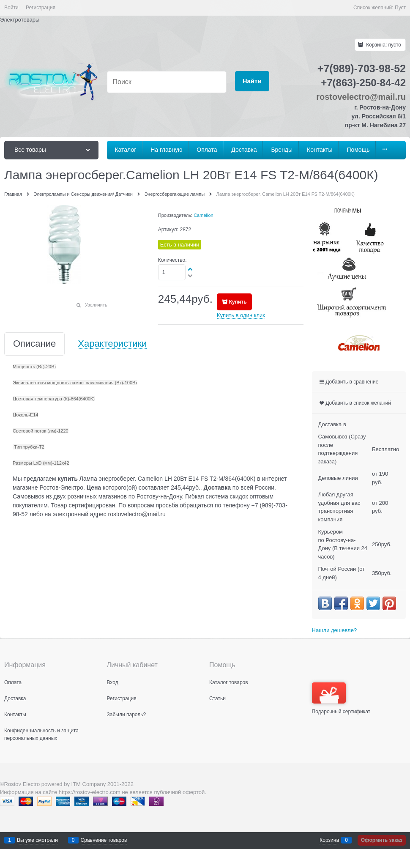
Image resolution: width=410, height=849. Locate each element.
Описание (34, 344)
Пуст (400, 8)
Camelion (203, 215)
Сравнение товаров (104, 840)
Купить (238, 302)
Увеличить (96, 304)
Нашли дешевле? (334, 630)
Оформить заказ (381, 840)
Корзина (329, 840)
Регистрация (40, 8)
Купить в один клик (241, 315)
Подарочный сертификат (341, 698)
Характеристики (112, 344)
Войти (11, 8)
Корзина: (383, 45)
